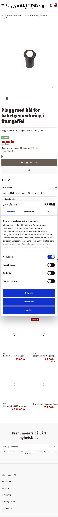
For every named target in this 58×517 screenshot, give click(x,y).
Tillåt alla (29, 293)
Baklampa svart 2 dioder (44, 356)
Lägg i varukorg (29, 162)
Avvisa (29, 310)
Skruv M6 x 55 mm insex (13, 356)
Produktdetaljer (29, 199)
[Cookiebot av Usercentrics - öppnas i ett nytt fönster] (43, 204)
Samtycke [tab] (10, 212)
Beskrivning (29, 187)
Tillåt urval (29, 302)
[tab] (29, 187)
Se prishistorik (7, 151)
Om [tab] (47, 212)
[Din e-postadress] (26, 447)
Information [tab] (29, 212)
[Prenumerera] (54, 447)
